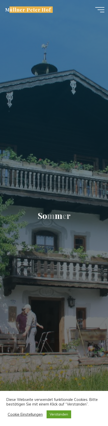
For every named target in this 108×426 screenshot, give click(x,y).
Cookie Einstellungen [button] (25, 414)
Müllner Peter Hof (28, 9)
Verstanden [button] (59, 414)
